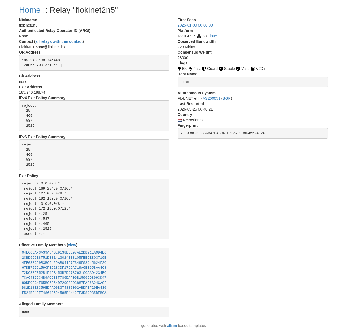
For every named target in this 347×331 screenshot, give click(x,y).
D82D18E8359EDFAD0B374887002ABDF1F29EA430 (64, 288)
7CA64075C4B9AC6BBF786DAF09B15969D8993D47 (64, 278)
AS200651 (211, 98)
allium (172, 325)
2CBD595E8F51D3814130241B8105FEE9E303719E (64, 258)
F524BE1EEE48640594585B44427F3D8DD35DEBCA (64, 293)
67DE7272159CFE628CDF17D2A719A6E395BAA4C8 (64, 268)
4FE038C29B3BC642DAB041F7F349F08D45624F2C (64, 263)
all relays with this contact (59, 41)
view (72, 245)
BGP (227, 98)
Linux (212, 36)
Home (30, 9)
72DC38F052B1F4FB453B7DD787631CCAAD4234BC (64, 273)
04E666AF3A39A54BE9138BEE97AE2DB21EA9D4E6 (64, 253)
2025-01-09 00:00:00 (195, 25)
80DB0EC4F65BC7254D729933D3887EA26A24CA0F (64, 283)
